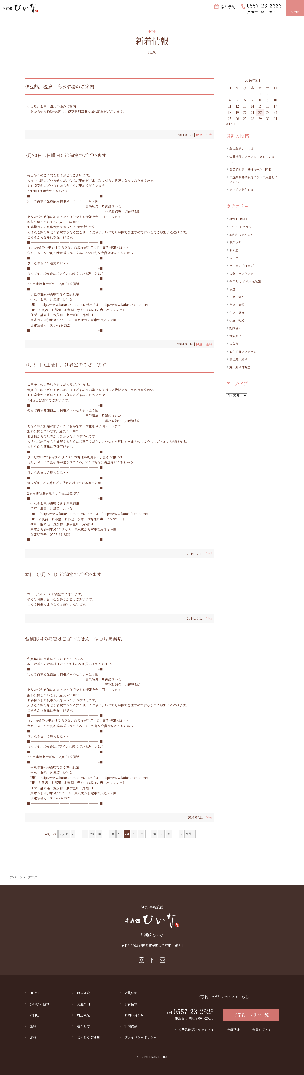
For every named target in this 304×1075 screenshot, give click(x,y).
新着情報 (130, 1004)
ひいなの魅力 (39, 1004)
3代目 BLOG (239, 219)
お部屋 (56, 309)
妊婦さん (235, 328)
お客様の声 (95, 309)
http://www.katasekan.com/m (126, 304)
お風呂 (43, 309)
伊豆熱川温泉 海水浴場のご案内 (59, 86)
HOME (35, 993)
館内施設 (83, 993)
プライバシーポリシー (140, 1037)
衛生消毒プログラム (242, 351)
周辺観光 (83, 1015)
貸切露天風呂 (238, 359)
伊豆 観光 (236, 320)
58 (112, 834)
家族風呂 (235, 336)
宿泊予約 (228, 6)
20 (92, 834)
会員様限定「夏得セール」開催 (250, 169)
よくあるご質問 (88, 1037)
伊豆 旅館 (236, 305)
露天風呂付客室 (239, 367)
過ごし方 (83, 1026)
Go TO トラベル (240, 227)
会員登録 (233, 1029)
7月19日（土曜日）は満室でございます (65, 364)
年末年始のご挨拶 (241, 149)
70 (154, 834)
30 (99, 834)
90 (169, 834)
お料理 (69, 309)
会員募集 (130, 993)
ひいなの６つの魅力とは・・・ (50, 263)
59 (120, 834)
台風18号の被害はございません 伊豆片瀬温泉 (73, 638)
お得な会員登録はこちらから (112, 252)
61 (134, 834)
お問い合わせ (134, 1015)
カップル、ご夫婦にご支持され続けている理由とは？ (65, 273)
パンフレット (115, 309)
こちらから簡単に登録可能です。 (51, 237)
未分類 (233, 344)
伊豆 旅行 (236, 297)
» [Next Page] (181, 834)
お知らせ (235, 242)
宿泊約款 (130, 1026)
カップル (235, 258)
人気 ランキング (241, 273)
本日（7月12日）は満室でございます (63, 574)
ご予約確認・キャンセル (196, 1029)
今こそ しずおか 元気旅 (245, 281)
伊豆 (209, 553)
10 (85, 834)
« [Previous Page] (73, 834)
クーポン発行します (242, 189)
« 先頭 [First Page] (64, 834)
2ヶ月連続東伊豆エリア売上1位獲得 (53, 284)
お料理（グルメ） (241, 234)
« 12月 (230, 123)
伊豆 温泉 (204, 134)
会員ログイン (261, 1029)
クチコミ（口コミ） (242, 266)
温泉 (33, 1026)
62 (141, 834)
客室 (33, 1037)
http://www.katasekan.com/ (62, 304)
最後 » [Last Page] (190, 834)
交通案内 (83, 1004)
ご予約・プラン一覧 (251, 1015)
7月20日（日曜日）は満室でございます (65, 155)
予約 (80, 309)
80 (161, 834)
